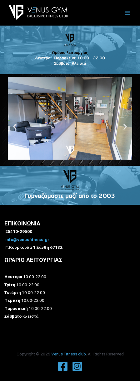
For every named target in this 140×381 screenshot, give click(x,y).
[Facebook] (63, 366)
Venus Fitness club (68, 353)
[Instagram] (77, 366)
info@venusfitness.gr (27, 239)
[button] (42, 164)
